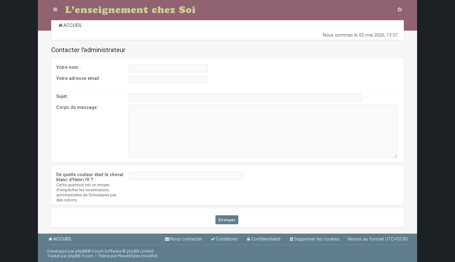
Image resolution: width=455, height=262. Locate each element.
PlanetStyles (129, 255)
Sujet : (62, 96)
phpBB (81, 251)
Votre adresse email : (79, 78)
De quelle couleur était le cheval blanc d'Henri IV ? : (89, 177)
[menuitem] (399, 10)
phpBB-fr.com (80, 255)
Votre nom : (68, 67)
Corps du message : (77, 107)
